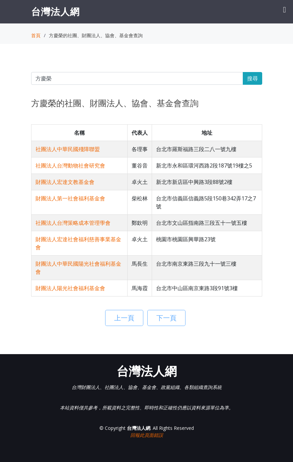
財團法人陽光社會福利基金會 (70, 288)
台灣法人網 (55, 11)
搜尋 (252, 78)
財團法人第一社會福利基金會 (70, 198)
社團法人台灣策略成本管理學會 (73, 222)
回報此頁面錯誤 (146, 435)
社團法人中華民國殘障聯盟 (67, 149)
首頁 (36, 35)
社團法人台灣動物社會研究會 (70, 165)
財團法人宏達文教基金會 (64, 182)
